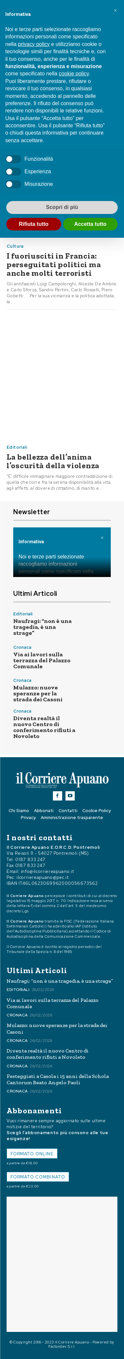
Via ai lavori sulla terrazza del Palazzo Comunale (41, 660)
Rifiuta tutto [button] (34, 224)
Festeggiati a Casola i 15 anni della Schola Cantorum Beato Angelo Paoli (58, 1079)
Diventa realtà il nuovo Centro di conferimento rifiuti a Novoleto (44, 727)
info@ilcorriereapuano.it (47, 871)
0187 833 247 (30, 859)
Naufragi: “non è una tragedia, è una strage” (42, 627)
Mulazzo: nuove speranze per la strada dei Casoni (37, 693)
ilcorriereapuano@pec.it (42, 877)
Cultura (15, 246)
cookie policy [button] (74, 73)
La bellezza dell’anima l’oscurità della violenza (53, 461)
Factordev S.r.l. (62, 1346)
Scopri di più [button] (62, 207)
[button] (115, 10)
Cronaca (22, 647)
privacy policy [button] (34, 44)
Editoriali (17, 447)
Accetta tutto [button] (90, 224)
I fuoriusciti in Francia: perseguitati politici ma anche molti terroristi (54, 264)
